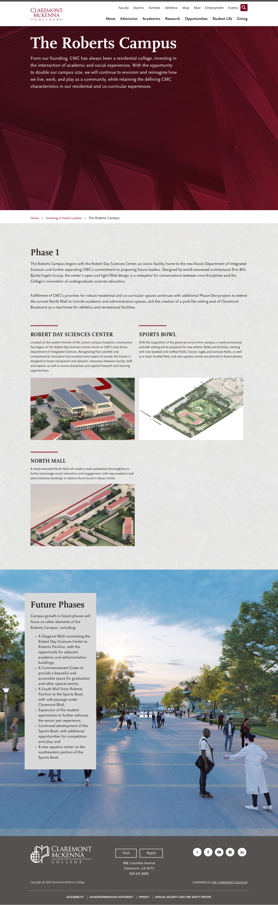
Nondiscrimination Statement (111, 897)
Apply (151, 853)
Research (172, 19)
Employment (214, 8)
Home (34, 218)
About (110, 19)
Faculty (123, 8)
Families (154, 8)
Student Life (222, 19)
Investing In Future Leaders (64, 218)
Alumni (138, 8)
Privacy (144, 897)
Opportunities (196, 19)
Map (185, 8)
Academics (151, 19)
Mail (197, 8)
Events (233, 8)
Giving (242, 19)
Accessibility (75, 897)
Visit (126, 853)
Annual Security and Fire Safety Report (183, 897)
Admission (129, 19)
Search (245, 8)
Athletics (171, 8)
